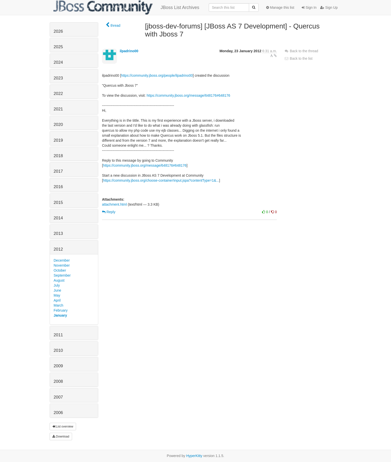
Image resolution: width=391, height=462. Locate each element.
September (62, 275)
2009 (58, 366)
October (60, 270)
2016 (58, 186)
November (62, 265)
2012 (58, 249)
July (57, 285)
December (62, 260)
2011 (58, 335)
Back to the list (298, 58)
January (60, 315)
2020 (58, 124)
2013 (58, 233)
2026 (58, 31)
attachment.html (114, 204)
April (57, 300)
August (59, 280)
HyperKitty (194, 456)
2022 (58, 93)
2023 (58, 78)
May (57, 295)
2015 (58, 202)
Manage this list (280, 7)
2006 (58, 412)
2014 (58, 218)
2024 (58, 62)
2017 (58, 171)
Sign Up (329, 7)
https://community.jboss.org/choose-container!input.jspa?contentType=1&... (161, 180)
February (61, 310)
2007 (58, 397)
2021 (58, 109)
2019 (58, 140)
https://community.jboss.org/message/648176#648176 (188, 95)
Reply (108, 212)
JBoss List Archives (126, 7)
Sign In (309, 7)
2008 (58, 381)
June (57, 290)
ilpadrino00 (129, 51)
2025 (58, 46)
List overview (62, 426)
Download (60, 436)
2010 (58, 350)
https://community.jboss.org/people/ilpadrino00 (157, 75)
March (58, 305)
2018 (58, 155)
